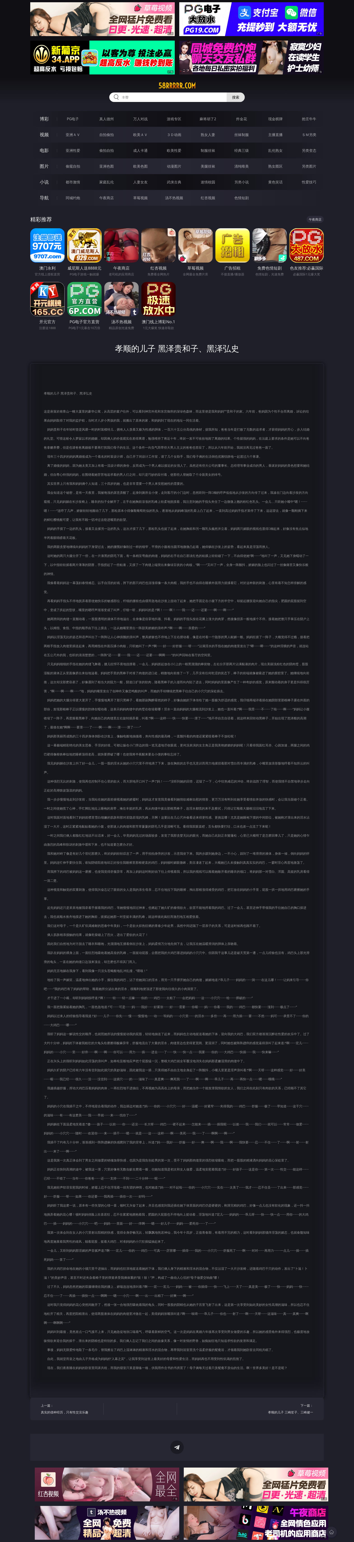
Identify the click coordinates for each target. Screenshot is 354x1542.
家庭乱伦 (106, 182)
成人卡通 (140, 150)
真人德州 (106, 118)
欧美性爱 (174, 150)
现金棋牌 (275, 118)
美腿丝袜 (208, 166)
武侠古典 (174, 182)
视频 (44, 135)
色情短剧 (241, 197)
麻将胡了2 (208, 118)
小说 (44, 182)
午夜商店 (106, 197)
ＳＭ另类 (309, 134)
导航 (44, 198)
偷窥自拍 (73, 166)
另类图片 (309, 166)
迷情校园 (208, 182)
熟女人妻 (208, 134)
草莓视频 (140, 197)
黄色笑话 (275, 182)
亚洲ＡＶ (73, 134)
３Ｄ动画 (174, 134)
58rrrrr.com (177, 85)
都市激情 (73, 182)
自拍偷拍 (106, 134)
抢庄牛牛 (309, 118)
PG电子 (73, 118)
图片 (44, 166)
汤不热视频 (174, 197)
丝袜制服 (241, 134)
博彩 (44, 119)
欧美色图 (140, 166)
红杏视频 (208, 197)
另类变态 (309, 150)
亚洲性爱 (73, 150)
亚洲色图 (106, 166)
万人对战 (140, 118)
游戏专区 (174, 118)
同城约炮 (73, 197)
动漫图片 (174, 166)
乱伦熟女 (275, 150)
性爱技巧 (309, 182)
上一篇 (70, 1409)
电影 (44, 150)
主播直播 (275, 134)
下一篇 (283, 1409)
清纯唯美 (241, 166)
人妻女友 (140, 182)
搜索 (235, 97)
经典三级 (241, 150)
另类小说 (241, 182)
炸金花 (241, 118)
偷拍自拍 (106, 150)
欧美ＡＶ (140, 134)
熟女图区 (275, 166)
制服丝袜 (208, 150)
